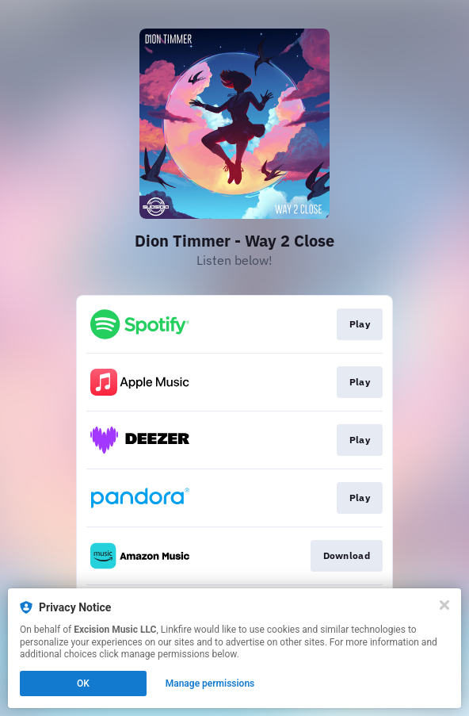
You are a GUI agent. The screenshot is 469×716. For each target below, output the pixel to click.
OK (83, 683)
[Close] (444, 605)
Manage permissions (210, 683)
